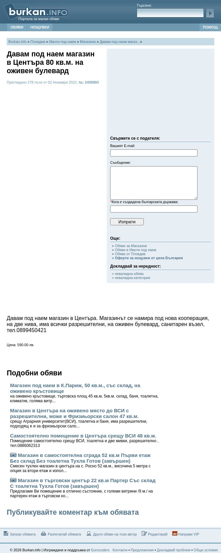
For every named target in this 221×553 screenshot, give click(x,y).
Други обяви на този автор (111, 533)
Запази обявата (19, 533)
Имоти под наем (62, 42)
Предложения (142, 550)
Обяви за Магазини (129, 246)
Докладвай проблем (173, 550)
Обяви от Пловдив (128, 254)
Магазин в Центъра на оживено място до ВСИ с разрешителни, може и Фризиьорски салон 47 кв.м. (78, 418)
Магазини (88, 42)
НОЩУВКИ (40, 27)
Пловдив (38, 42)
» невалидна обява (127, 274)
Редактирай (155, 533)
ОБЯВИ (17, 27)
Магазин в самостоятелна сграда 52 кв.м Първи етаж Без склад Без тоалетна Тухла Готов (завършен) (80, 462)
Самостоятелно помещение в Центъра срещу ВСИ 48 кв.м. (84, 440)
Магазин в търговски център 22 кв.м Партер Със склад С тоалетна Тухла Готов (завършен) (83, 487)
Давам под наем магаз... (120, 42)
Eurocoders (100, 550)
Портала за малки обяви (38, 19)
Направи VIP (186, 533)
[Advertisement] (160, 94)
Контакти (120, 550)
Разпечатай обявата (60, 533)
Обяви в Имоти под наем (134, 250)
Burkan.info (17, 42)
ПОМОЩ (210, 27)
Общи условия (205, 550)
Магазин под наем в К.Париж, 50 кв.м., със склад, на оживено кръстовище (84, 392)
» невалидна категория (131, 278)
